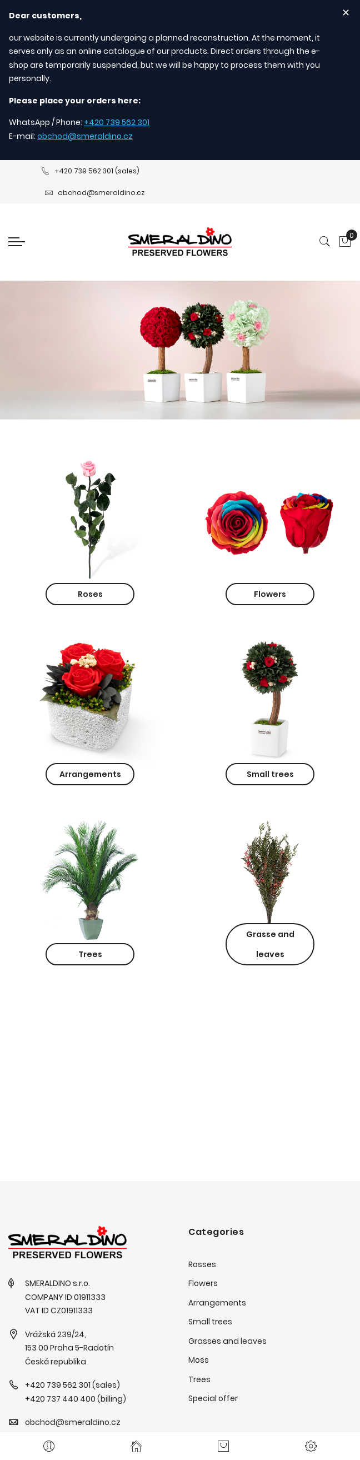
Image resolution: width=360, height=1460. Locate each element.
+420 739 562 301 (116, 122)
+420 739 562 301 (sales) (90, 171)
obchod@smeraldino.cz (85, 136)
